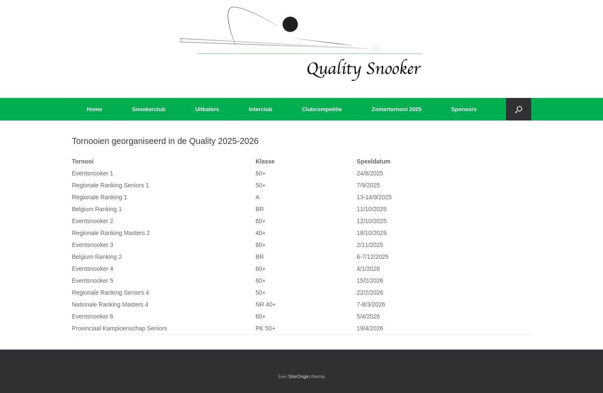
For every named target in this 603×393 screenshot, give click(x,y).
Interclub (260, 109)
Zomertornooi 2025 (396, 109)
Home (94, 109)
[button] (518, 109)
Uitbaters (207, 109)
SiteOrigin (299, 376)
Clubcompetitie (322, 109)
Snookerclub (148, 109)
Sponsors (464, 109)
